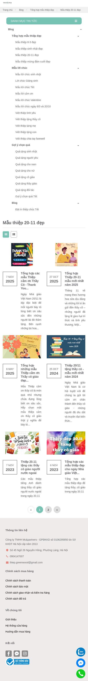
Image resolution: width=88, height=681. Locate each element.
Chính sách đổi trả (15, 598)
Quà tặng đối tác (24, 190)
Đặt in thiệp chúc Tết (27, 209)
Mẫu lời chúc (19, 67)
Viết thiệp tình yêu (25, 112)
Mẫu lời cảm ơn (24, 93)
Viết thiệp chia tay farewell (30, 138)
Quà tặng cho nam (25, 164)
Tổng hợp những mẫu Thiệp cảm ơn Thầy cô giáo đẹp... (30, 373)
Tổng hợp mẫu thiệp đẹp (42, 10)
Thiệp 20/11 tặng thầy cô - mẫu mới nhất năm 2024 (74, 371)
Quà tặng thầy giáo (26, 183)
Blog (21, 10)
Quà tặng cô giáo (25, 177)
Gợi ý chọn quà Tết (26, 196)
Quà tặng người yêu (26, 157)
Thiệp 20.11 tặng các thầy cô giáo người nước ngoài (30, 467)
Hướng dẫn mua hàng (17, 631)
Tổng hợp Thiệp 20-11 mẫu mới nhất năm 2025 (74, 279)
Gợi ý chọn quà (21, 145)
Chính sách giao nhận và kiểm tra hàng (27, 592)
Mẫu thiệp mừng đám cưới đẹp (32, 61)
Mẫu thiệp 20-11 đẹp (27, 55)
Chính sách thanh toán (18, 580)
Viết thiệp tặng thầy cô (28, 119)
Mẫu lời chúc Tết (24, 87)
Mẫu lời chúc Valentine (28, 100)
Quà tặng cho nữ (24, 170)
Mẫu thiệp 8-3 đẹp (25, 42)
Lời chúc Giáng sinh (26, 80)
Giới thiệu (10, 619)
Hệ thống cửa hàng (16, 625)
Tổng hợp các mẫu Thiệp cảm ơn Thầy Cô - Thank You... (30, 281)
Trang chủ (7, 10)
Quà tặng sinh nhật (26, 151)
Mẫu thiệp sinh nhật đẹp (29, 48)
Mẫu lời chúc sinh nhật (28, 74)
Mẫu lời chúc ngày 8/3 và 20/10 (33, 106)
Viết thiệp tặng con (25, 132)
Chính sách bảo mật (16, 586)
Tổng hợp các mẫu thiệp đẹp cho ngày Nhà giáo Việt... (75, 467)
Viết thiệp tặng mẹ (25, 125)
